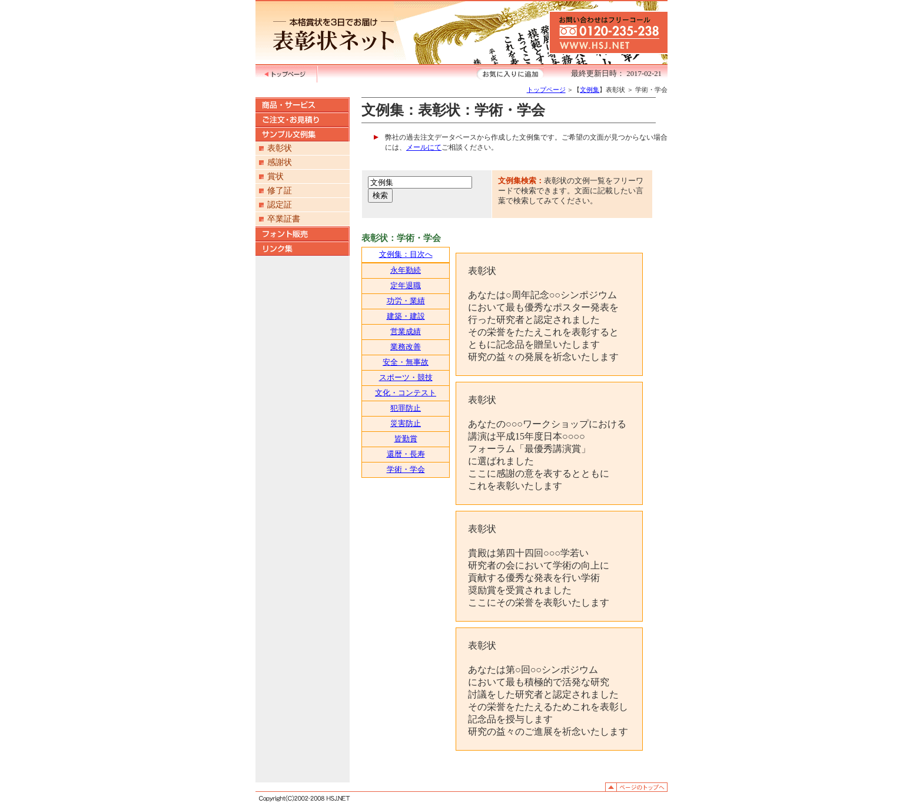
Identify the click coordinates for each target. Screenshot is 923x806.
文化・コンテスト (405, 393)
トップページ (546, 89)
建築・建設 (406, 316)
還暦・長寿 (406, 454)
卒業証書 (283, 218)
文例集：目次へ (406, 254)
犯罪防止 (405, 408)
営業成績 (405, 332)
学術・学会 (406, 469)
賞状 (275, 176)
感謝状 (279, 162)
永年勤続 (405, 270)
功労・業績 (406, 301)
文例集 (589, 89)
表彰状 (279, 148)
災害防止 (405, 423)
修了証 (279, 190)
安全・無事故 (406, 362)
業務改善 (405, 347)
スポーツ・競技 (406, 378)
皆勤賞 (405, 439)
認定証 (279, 204)
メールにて (423, 147)
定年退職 (405, 286)
